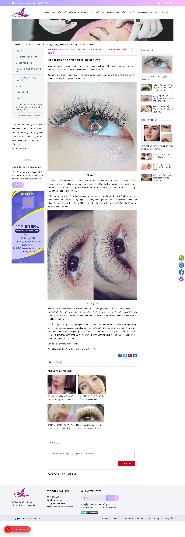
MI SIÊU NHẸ (53, 324)
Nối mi (72, 12)
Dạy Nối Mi (21, 50)
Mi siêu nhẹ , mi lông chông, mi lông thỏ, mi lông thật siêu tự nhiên (63, 44)
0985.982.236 (41, 3)
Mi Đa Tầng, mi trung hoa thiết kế (28, 78)
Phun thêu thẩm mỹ (88, 12)
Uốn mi (19, 98)
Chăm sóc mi (22, 92)
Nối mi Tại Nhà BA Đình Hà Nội (28, 70)
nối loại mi (86, 66)
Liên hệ (164, 12)
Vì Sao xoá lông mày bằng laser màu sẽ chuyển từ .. (162, 178)
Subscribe (112, 498)
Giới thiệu (62, 12)
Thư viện (120, 12)
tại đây (93, 349)
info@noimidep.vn (23, 3)
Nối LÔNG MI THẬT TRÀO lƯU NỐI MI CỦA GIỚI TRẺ (163, 109)
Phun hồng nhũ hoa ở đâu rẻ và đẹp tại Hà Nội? (162, 167)
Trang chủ (49, 12)
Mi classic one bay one (26, 56)
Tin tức (131, 12)
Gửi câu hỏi (126, 463)
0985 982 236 (53, 496)
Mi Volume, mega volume (28, 115)
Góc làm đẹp (107, 12)
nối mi (73, 343)
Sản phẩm (169, 518)
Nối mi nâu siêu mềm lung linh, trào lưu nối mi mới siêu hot (162, 88)
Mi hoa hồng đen (24, 62)
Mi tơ (18, 86)
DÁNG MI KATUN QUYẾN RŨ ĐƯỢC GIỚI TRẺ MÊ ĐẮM (163, 98)
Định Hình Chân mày (148, 12)
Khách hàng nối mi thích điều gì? (161, 155)
